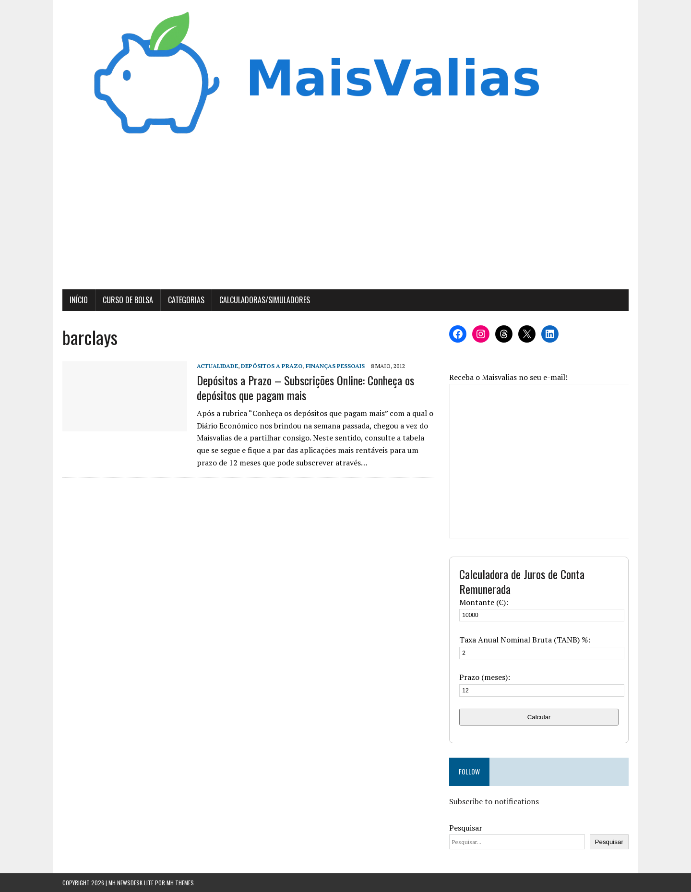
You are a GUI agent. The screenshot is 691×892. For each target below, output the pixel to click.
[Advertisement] (345, 217)
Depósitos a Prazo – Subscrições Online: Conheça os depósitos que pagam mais (305, 387)
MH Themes (180, 883)
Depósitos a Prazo (272, 365)
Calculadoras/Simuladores (264, 300)
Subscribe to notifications (494, 801)
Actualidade (217, 365)
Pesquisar (465, 827)
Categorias (186, 300)
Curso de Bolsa (128, 300)
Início (79, 300)
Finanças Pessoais (335, 365)
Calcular (539, 717)
